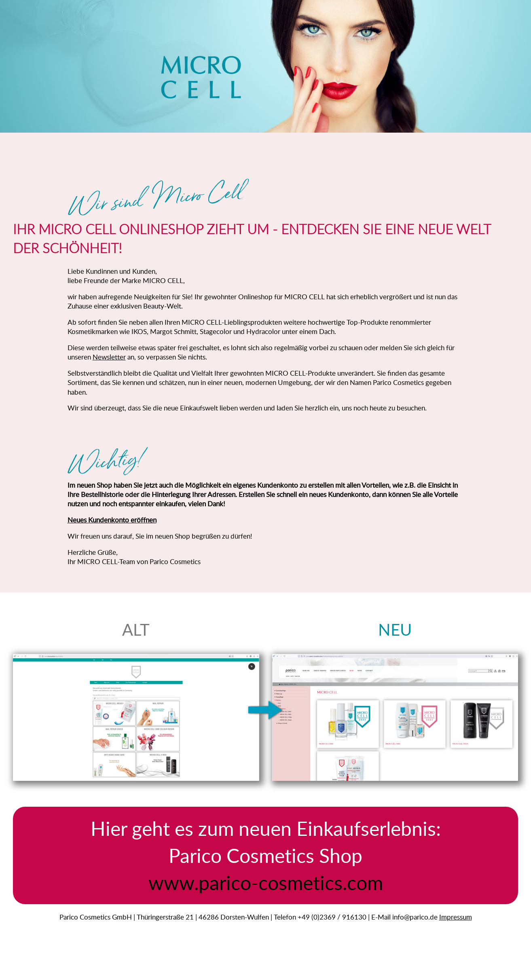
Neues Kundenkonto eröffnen (112, 519)
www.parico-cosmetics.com (265, 882)
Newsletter (109, 357)
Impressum (455, 917)
